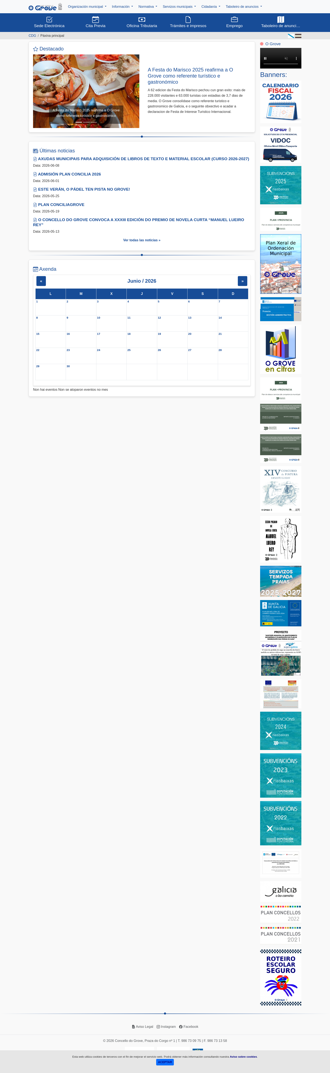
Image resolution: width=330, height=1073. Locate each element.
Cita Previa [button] (95, 21)
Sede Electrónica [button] (49, 21)
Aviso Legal (142, 1026)
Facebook (188, 1026)
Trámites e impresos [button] (188, 21)
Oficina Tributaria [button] (141, 21)
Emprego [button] (234, 21)
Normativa (146, 6)
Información (121, 6)
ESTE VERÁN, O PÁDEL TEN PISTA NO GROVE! (81, 189)
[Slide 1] (79, 122)
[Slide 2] (86, 122)
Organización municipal (86, 6)
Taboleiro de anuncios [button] (281, 21)
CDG (32, 35)
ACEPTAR (165, 1062)
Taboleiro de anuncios (242, 6)
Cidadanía (209, 6)
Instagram (166, 1026)
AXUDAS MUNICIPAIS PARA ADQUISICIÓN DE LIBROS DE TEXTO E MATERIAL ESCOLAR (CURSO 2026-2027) (141, 159)
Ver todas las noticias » (142, 240)
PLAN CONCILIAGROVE (58, 204)
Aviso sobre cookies (243, 1056)
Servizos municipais (178, 6)
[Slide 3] (94, 122)
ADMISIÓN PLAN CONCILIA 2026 (67, 174)
